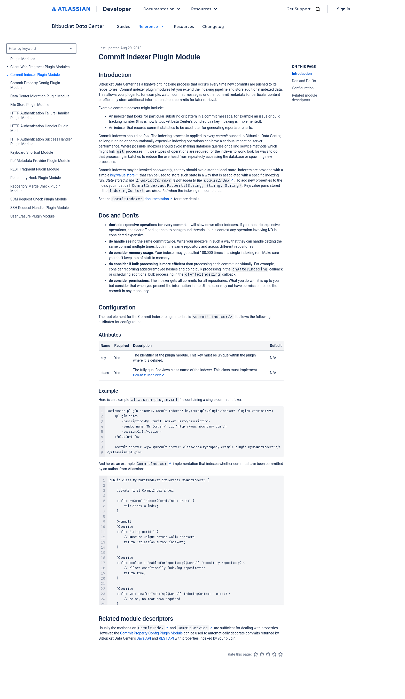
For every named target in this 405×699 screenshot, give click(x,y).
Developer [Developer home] (117, 8)
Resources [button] (205, 9)
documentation (142, 199)
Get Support (298, 8)
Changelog (213, 26)
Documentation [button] (163, 9)
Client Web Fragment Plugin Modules (39, 67)
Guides (123, 26)
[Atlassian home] (71, 8)
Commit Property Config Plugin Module (151, 633)
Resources (184, 26)
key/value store (124, 175)
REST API (166, 638)
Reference (152, 26)
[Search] (318, 9)
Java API (144, 638)
